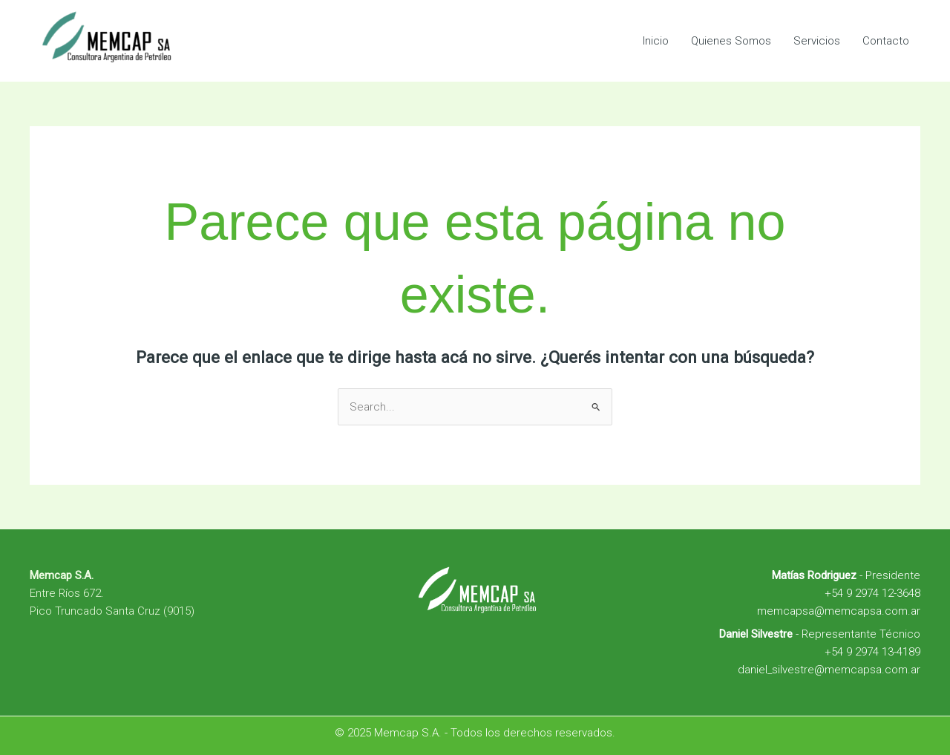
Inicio (656, 41)
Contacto (885, 41)
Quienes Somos (731, 41)
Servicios (816, 41)
